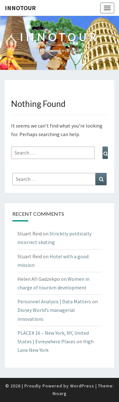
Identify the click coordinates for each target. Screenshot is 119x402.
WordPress (82, 386)
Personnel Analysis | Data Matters (54, 301)
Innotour (20, 8)
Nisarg (60, 393)
